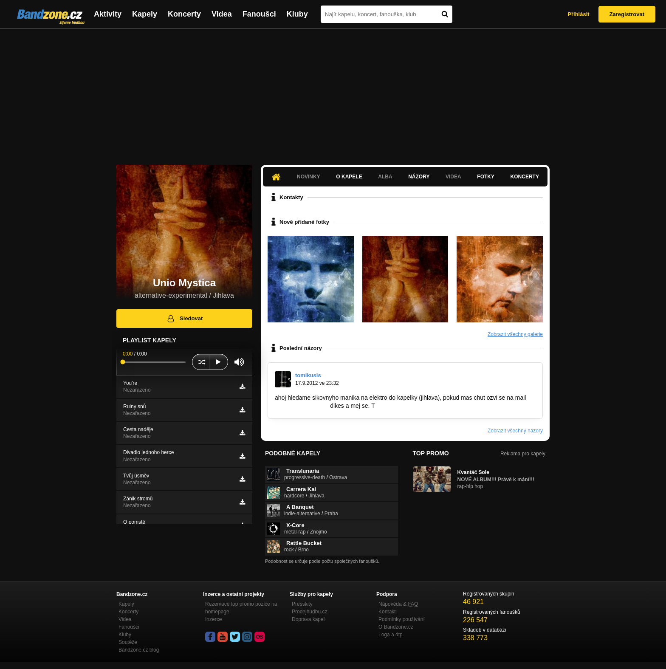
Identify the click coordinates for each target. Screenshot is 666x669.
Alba (385, 177)
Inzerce (213, 619)
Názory (418, 177)
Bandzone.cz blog (139, 650)
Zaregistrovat (627, 14)
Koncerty (184, 14)
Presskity (302, 604)
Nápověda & (398, 604)
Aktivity (107, 14)
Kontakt (387, 612)
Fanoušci (259, 14)
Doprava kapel (308, 619)
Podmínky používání (401, 619)
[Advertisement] (333, 92)
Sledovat (184, 318)
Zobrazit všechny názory (515, 431)
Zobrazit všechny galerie (515, 334)
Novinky (308, 177)
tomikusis (308, 375)
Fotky (485, 177)
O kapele (349, 177)
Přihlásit (578, 14)
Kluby (297, 14)
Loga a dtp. (391, 635)
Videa (222, 14)
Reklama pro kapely (522, 454)
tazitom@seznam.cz (301, 405)
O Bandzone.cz (395, 627)
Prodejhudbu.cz (309, 612)
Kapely (144, 14)
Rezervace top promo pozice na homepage (241, 608)
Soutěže (128, 642)
